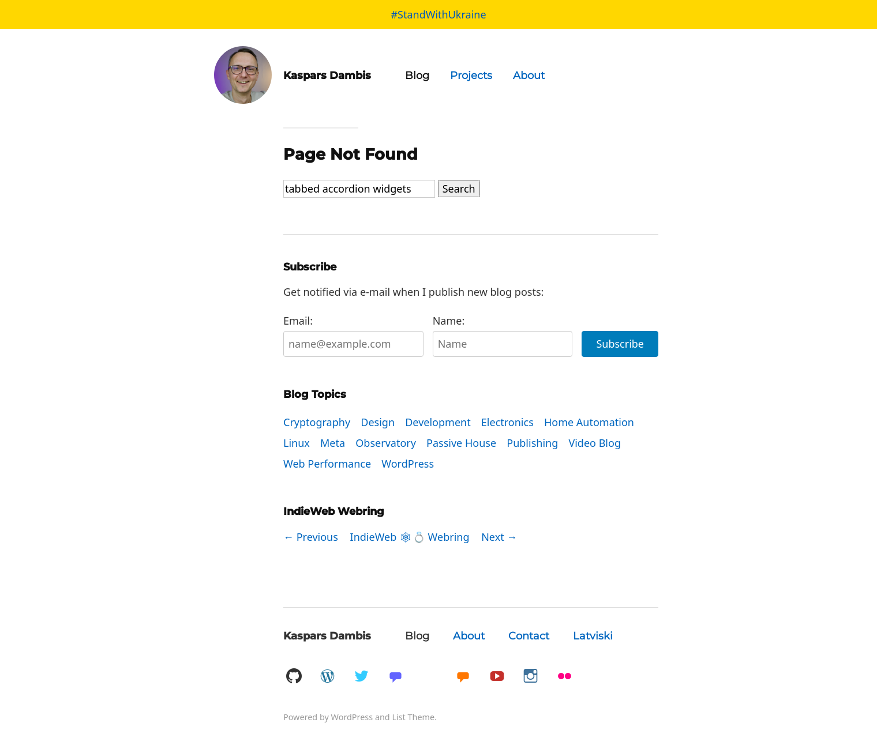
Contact (528, 636)
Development (437, 422)
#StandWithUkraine (438, 14)
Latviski (593, 636)
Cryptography (316, 422)
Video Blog (594, 443)
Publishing (532, 443)
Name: (503, 335)
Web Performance (327, 464)
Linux (296, 443)
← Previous (310, 537)
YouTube (496, 676)
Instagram (530, 676)
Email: (353, 335)
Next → (499, 537)
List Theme (413, 717)
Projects (471, 75)
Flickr (564, 676)
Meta (332, 443)
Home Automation (589, 422)
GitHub (293, 676)
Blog (417, 75)
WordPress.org (327, 676)
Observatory (385, 443)
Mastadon (395, 676)
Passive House (461, 443)
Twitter (361, 676)
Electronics (507, 422)
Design (378, 422)
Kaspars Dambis (327, 636)
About (529, 75)
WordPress (407, 464)
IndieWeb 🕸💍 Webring (410, 537)
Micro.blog (462, 676)
